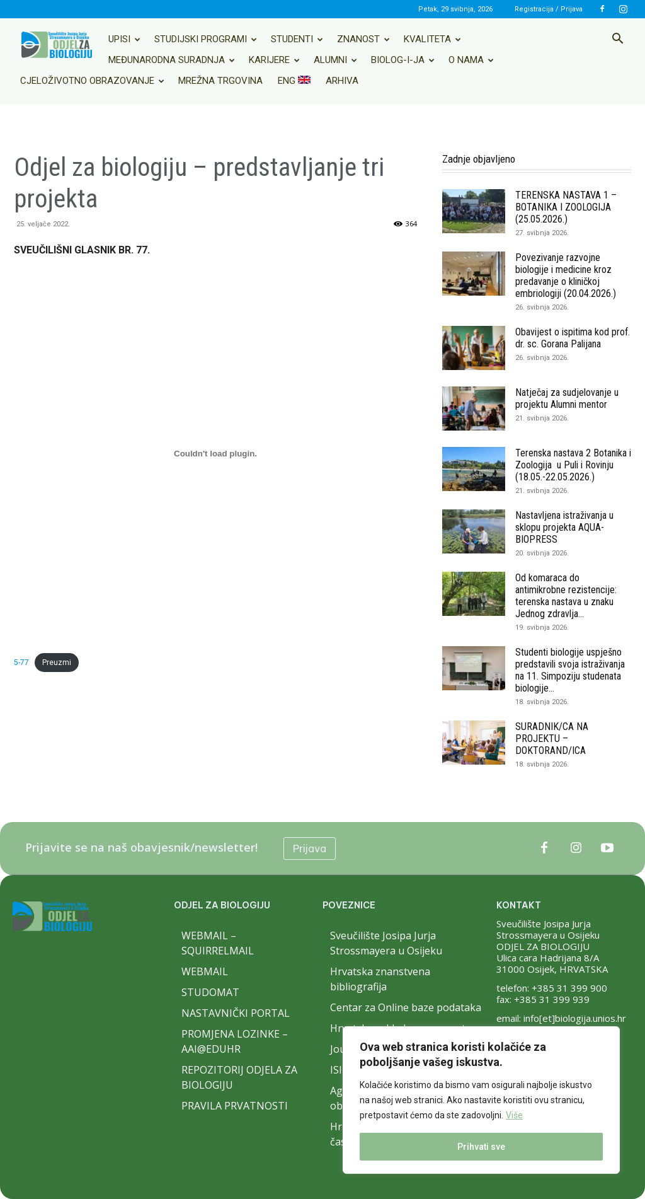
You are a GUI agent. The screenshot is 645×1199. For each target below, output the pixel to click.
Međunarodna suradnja (171, 60)
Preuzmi (56, 662)
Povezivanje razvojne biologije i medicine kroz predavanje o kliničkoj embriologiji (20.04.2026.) (565, 275)
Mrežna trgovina (220, 80)
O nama (471, 60)
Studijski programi (205, 39)
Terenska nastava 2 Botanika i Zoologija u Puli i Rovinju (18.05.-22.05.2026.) (573, 465)
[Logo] (57, 45)
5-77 (21, 662)
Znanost (363, 39)
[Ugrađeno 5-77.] (215, 453)
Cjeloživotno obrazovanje (92, 80)
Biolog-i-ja (403, 60)
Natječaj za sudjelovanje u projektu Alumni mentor (567, 398)
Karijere (274, 60)
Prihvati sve (481, 1147)
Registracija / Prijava (549, 9)
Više (514, 1115)
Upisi (124, 39)
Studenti (297, 39)
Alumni (335, 60)
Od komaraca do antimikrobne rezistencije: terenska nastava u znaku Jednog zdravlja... (566, 596)
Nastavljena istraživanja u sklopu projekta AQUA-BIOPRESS (564, 527)
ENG (294, 80)
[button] (617, 40)
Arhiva (342, 80)
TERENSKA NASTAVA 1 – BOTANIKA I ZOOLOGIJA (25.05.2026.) (566, 207)
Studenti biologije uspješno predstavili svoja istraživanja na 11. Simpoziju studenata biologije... (570, 670)
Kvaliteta (432, 39)
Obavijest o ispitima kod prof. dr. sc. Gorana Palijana (572, 338)
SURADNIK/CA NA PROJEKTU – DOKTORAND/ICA (551, 738)
